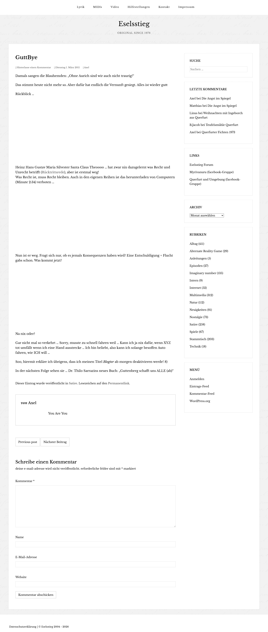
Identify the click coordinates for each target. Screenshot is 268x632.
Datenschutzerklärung (22, 626)
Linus (193, 113)
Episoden (196, 265)
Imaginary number (203, 273)
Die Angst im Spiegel (216, 98)
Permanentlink (118, 383)
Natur (194, 302)
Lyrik (81, 7)
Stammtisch (198, 339)
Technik (195, 346)
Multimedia (198, 295)
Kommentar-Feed (202, 393)
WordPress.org (200, 401)
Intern (194, 280)
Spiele (194, 331)
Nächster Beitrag (55, 442)
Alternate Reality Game (206, 251)
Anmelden (197, 379)
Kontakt (164, 7)
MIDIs (97, 7)
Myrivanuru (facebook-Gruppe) (212, 172)
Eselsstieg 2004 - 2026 (55, 626)
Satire (73, 383)
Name (19, 537)
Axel (86, 67)
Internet (195, 287)
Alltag (194, 243)
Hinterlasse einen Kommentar (34, 67)
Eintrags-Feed (199, 386)
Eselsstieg (134, 24)
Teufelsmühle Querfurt (222, 125)
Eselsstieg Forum (201, 164)
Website (20, 577)
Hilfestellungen (139, 7)
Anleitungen (198, 258)
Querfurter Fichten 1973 (218, 132)
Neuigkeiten (198, 309)
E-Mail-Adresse (26, 557)
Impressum (186, 7)
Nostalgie (196, 317)
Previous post (27, 442)
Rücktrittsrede (53, 172)
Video (115, 7)
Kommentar (25, 481)
